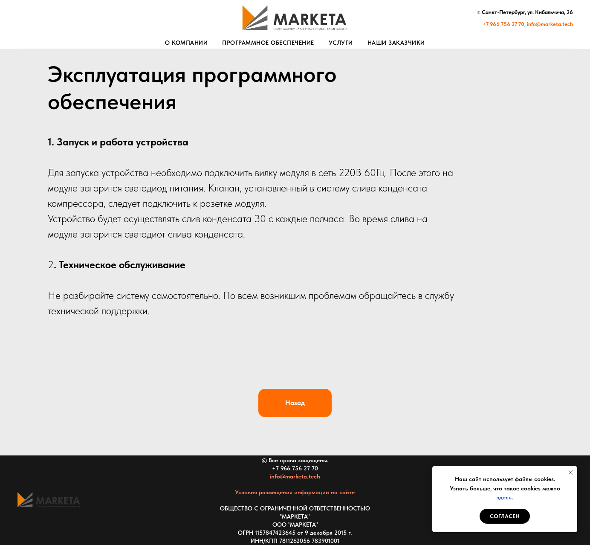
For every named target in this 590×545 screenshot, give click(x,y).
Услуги (341, 42)
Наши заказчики (396, 42)
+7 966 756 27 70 (295, 468)
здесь (504, 497)
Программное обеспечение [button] (268, 42)
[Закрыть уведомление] (571, 472)
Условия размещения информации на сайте (295, 492)
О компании (186, 42)
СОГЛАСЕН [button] (505, 516)
